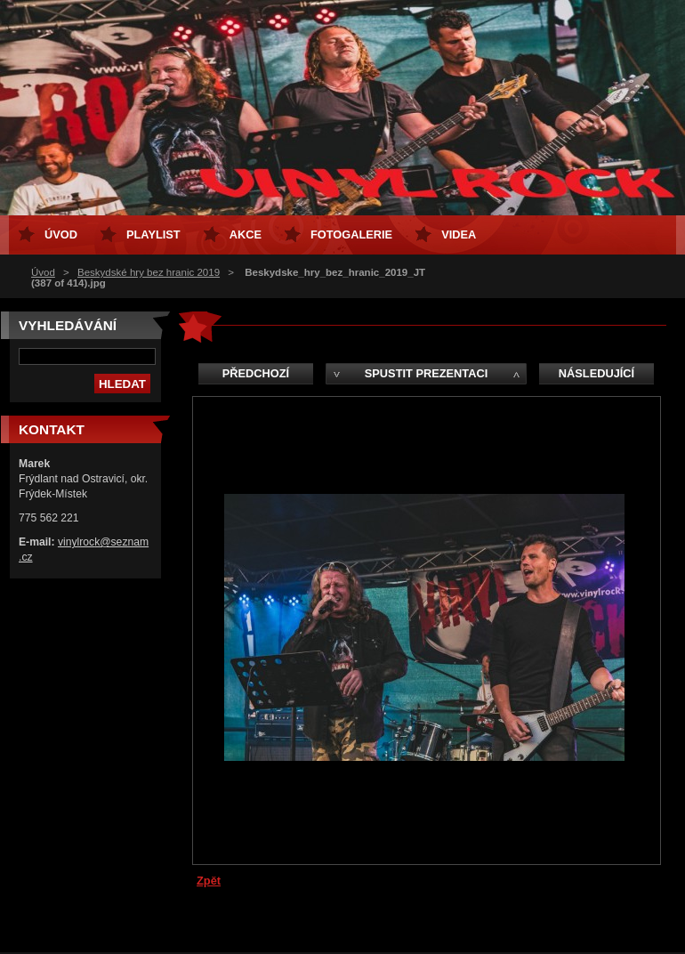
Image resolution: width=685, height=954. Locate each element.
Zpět (209, 880)
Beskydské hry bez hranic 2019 (148, 272)
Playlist (153, 234)
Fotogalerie (351, 234)
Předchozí (255, 373)
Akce (246, 234)
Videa (458, 234)
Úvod (43, 272)
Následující (596, 373)
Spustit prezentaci (426, 373)
